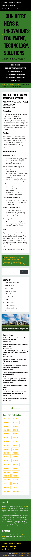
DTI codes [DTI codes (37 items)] (6, 438)
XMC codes (14, 250)
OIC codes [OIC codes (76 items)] (15, 449)
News (6, 299)
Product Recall (9, 302)
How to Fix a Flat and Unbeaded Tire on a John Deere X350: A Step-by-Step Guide (15, 339)
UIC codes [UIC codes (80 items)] (6, 487)
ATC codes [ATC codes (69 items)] (6, 422)
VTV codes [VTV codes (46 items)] (15, 487)
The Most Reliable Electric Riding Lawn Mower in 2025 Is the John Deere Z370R (15, 373)
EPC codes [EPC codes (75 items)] (6, 441)
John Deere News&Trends (22, 555)
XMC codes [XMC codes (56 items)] (7, 491)
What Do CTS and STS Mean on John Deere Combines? (15, 398)
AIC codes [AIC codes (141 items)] (15, 418)
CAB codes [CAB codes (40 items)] (7, 430)
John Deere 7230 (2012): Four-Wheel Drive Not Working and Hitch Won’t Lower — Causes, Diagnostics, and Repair (15, 352)
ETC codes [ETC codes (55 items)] (15, 441)
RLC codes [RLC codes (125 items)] (6, 468)
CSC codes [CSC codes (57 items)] (15, 434)
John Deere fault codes (12, 84)
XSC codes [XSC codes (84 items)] (16, 491)
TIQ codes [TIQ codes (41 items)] (6, 484)
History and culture (10, 291)
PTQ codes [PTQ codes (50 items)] (7, 464)
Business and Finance (11, 285)
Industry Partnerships (11, 294)
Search (24, 272)
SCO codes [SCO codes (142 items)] (15, 472)
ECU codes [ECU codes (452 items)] (15, 438)
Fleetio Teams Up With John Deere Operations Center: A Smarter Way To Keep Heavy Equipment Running (15, 379)
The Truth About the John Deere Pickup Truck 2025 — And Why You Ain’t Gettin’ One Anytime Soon (15, 393)
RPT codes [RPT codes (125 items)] (15, 468)
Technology (8, 311)
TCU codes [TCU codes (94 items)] (7, 480)
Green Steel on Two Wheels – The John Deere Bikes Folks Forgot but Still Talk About (14, 360)
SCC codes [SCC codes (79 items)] (7, 472)
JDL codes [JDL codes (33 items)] (6, 449)
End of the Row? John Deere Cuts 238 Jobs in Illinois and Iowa (15, 386)
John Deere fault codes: (12, 415)
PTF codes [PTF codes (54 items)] (6, 457)
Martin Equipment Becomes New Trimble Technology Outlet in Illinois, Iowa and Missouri (15, 366)
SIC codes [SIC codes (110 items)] (6, 476)
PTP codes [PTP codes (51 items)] (15, 461)
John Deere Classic (10, 297)
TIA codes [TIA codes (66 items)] (15, 480)
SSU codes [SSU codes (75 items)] (15, 476)
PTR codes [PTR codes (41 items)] (15, 464)
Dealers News (9, 288)
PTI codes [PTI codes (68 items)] (6, 461)
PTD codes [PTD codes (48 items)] (15, 453)
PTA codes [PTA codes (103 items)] (6, 453)
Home (12, 65)
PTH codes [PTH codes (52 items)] (15, 457)
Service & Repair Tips (11, 308)
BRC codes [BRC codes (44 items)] (15, 426)
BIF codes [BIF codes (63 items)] (6, 426)
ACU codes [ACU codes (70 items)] (7, 418)
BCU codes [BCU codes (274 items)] (15, 422)
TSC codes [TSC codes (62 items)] (15, 484)
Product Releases (10, 305)
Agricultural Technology (12, 283)
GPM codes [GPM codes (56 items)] (7, 445)
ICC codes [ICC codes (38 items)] (15, 445)
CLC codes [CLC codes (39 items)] (6, 434)
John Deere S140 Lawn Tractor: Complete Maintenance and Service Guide (15, 345)
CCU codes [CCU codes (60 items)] (15, 430)
